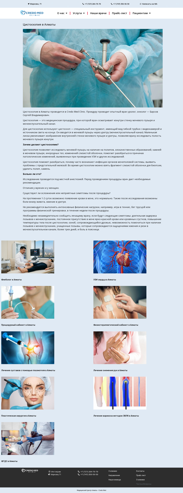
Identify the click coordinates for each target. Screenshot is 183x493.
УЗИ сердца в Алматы (104, 279)
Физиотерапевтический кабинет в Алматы (115, 325)
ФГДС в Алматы (9, 461)
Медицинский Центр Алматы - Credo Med (91, 490)
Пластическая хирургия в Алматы (18, 416)
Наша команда (115, 480)
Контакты (140, 471)
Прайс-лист (119, 13)
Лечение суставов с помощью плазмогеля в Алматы (28, 370)
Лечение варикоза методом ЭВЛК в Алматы (116, 416)
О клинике (113, 471)
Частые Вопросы (143, 484)
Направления (114, 475)
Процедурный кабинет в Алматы (18, 325)
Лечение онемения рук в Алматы (110, 370)
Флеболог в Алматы (11, 279)
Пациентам (142, 13)
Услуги (79, 13)
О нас (62, 13)
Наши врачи (98, 13)
